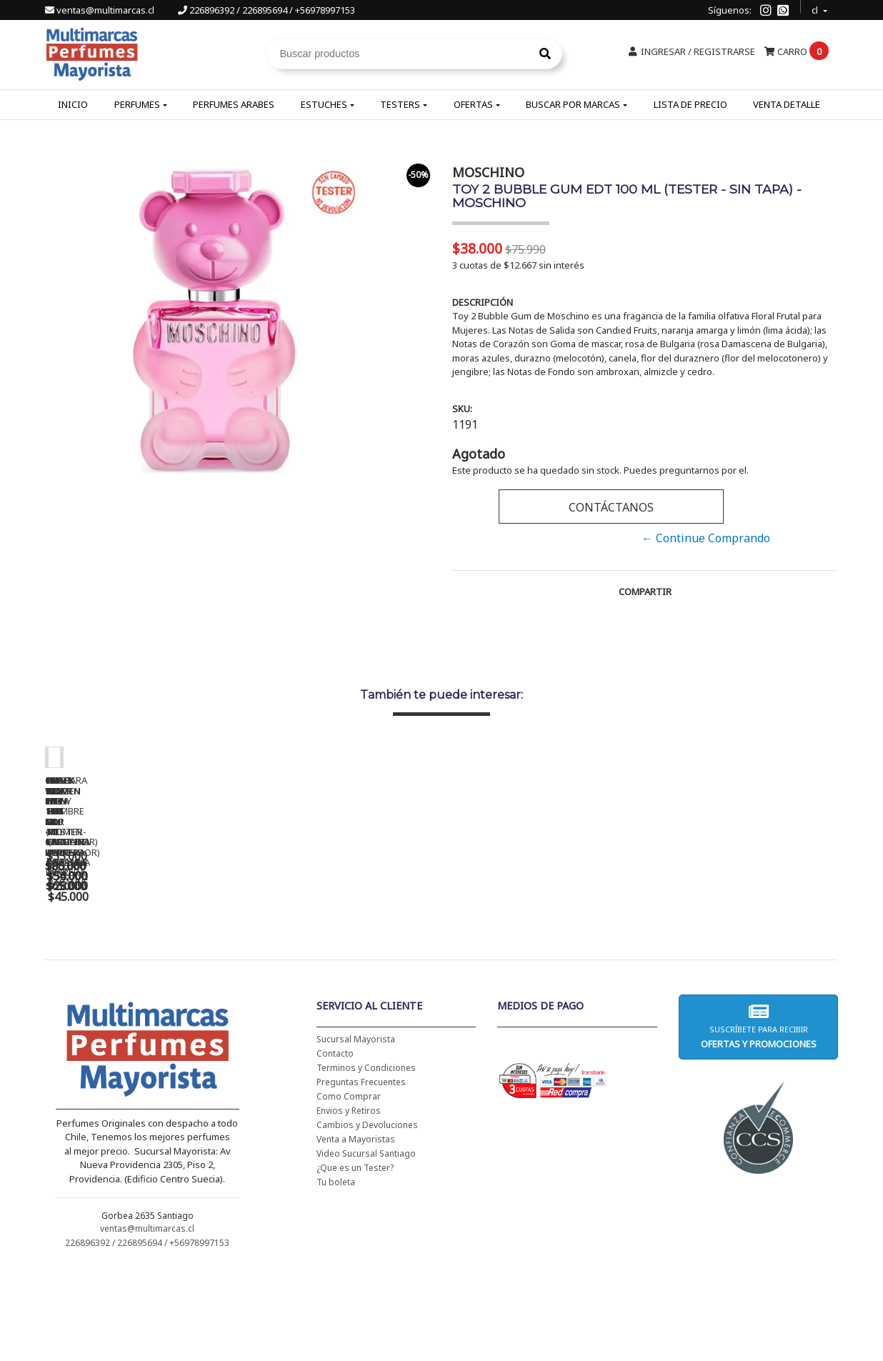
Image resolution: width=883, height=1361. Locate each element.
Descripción (482, 302)
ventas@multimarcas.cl (100, 10)
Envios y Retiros (348, 1203)
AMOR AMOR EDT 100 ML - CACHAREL (745, 964)
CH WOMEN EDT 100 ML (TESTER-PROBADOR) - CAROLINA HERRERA (345, 969)
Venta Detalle (786, 104)
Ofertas (473, 104)
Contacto (335, 1146)
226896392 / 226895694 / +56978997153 (266, 10)
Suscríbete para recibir (758, 1118)
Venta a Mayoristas (355, 1231)
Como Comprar (348, 1188)
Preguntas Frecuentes (361, 1174)
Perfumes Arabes (233, 104)
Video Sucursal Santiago (366, 1246)
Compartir (645, 591)
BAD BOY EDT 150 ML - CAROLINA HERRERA (545, 964)
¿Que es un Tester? (355, 1260)
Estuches (324, 104)
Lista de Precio (690, 104)
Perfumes (137, 104)
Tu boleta (335, 1274)
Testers (400, 104)
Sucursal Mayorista (355, 1131)
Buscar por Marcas (573, 104)
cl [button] (816, 8)
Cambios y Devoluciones (367, 1217)
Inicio (73, 104)
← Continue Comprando (706, 538)
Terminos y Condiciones (366, 1160)
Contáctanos (611, 507)
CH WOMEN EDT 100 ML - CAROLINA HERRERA (145, 964)
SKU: (462, 408)
